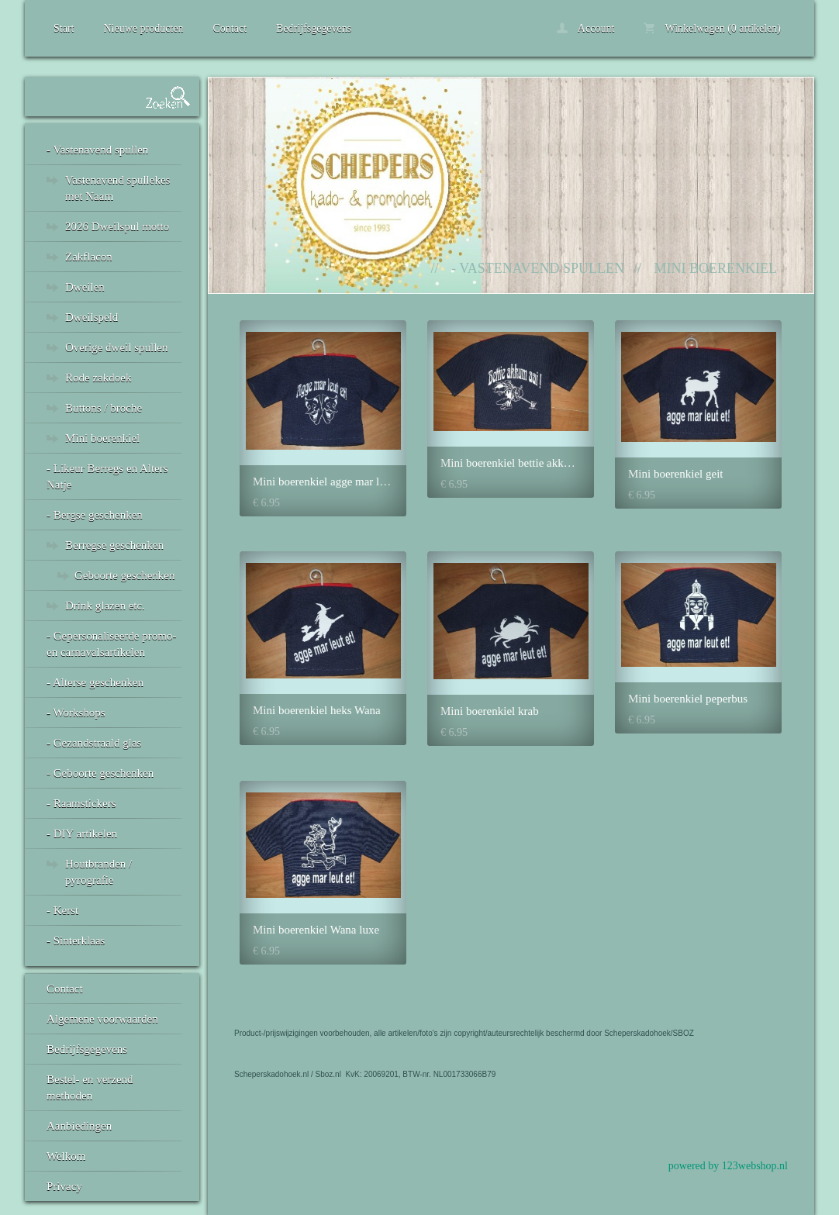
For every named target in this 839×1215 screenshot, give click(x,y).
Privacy (64, 1186)
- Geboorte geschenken (100, 773)
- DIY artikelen (82, 833)
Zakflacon (88, 256)
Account (585, 28)
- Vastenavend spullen (97, 149)
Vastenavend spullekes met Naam (117, 188)
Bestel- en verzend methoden (90, 1087)
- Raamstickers (81, 803)
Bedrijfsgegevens (313, 28)
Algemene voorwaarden (102, 1019)
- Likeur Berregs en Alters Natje (107, 476)
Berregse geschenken (114, 545)
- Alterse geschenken (95, 682)
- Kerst (62, 910)
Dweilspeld (91, 317)
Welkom (66, 1156)
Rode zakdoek (98, 377)
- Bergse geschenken (95, 515)
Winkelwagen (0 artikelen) (712, 28)
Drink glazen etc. (105, 605)
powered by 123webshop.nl (728, 1166)
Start (64, 28)
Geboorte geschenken (124, 575)
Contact (229, 28)
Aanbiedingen (79, 1126)
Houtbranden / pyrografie (98, 872)
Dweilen (85, 287)
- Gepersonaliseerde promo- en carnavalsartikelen (111, 644)
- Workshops (76, 712)
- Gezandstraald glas (94, 743)
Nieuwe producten (143, 28)
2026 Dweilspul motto (117, 226)
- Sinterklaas (76, 940)
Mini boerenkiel (102, 438)
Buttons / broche (103, 408)
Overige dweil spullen (116, 347)
